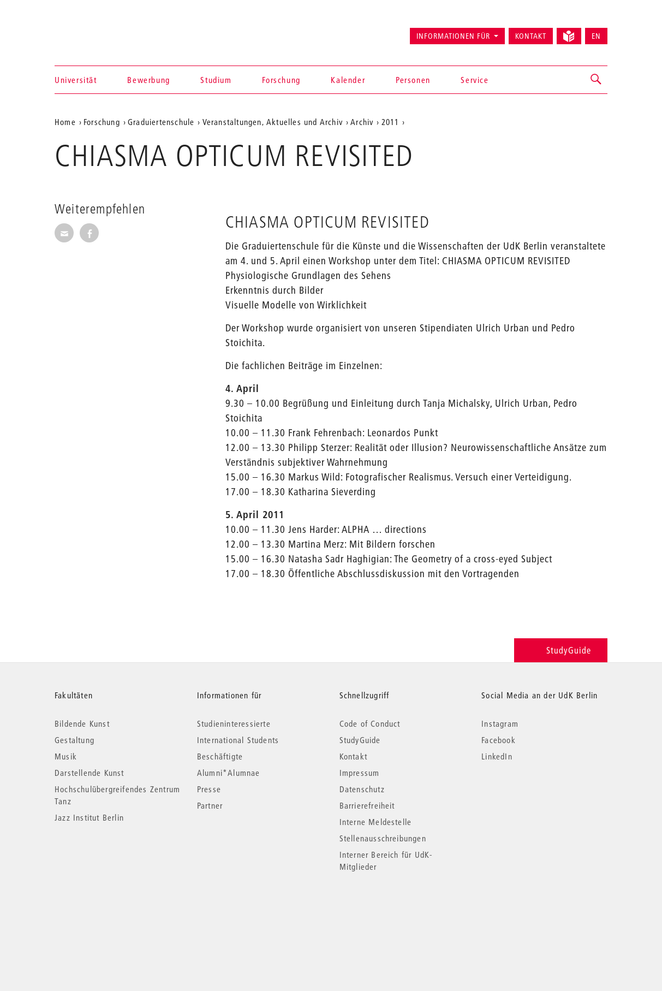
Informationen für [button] (453, 36)
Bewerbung (148, 79)
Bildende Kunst (82, 723)
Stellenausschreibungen (382, 838)
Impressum (359, 772)
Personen (413, 79)
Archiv (361, 121)
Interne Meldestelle (375, 821)
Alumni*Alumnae (228, 772)
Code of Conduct (370, 723)
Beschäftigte (220, 756)
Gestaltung (74, 739)
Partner (210, 805)
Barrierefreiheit (367, 805)
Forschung (281, 79)
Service (474, 79)
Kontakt (530, 36)
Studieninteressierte (234, 723)
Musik (66, 756)
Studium (215, 79)
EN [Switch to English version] (596, 36)
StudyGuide (560, 650)
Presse (209, 789)
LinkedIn (496, 756)
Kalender (348, 79)
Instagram (499, 723)
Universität (76, 79)
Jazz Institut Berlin (89, 817)
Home (65, 121)
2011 (390, 121)
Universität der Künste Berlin (97, 31)
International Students (238, 739)
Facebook (498, 739)
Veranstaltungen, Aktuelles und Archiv (272, 121)
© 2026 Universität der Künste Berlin (112, 913)
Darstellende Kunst (89, 772)
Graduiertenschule (161, 121)
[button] (596, 79)
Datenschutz (362, 789)
